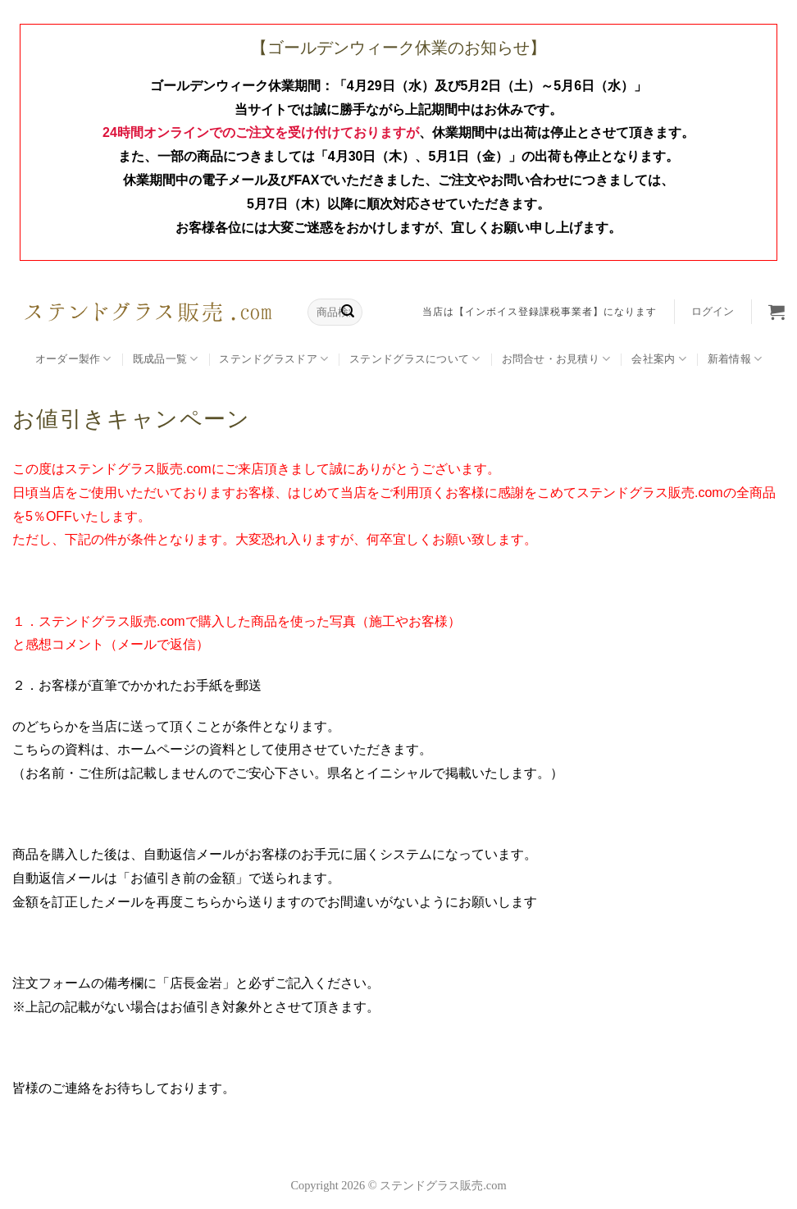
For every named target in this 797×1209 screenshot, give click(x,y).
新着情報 (735, 359)
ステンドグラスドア (273, 359)
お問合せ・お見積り (556, 359)
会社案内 (658, 359)
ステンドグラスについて (414, 359)
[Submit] (348, 312)
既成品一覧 (165, 359)
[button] (712, 311)
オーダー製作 (73, 359)
